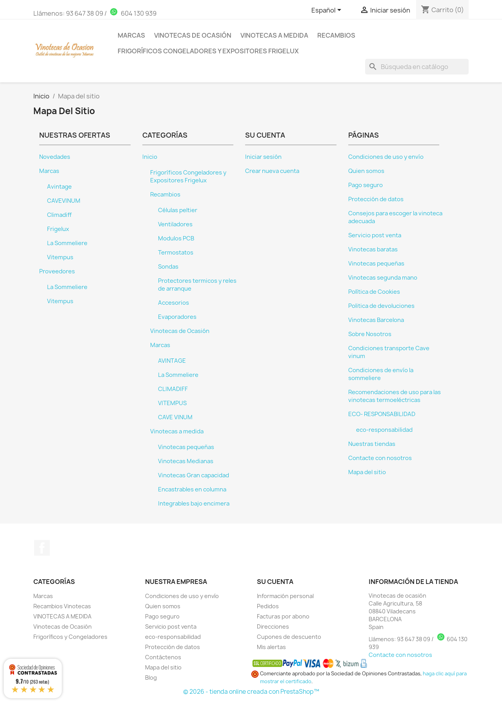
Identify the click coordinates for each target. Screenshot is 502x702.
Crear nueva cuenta (272, 171)
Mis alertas (271, 647)
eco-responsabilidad (384, 430)
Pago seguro (365, 185)
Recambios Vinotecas (62, 606)
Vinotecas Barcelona (376, 320)
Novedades (54, 157)
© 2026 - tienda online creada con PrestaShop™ (251, 691)
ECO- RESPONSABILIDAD (381, 414)
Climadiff (59, 215)
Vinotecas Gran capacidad (193, 475)
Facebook (42, 548)
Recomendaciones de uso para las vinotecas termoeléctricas (394, 396)
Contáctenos (163, 657)
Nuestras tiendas (371, 444)
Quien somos (366, 171)
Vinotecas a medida (274, 35)
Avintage (59, 187)
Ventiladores (175, 224)
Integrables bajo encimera (193, 503)
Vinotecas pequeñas (186, 447)
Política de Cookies (374, 292)
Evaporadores (177, 317)
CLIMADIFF (173, 389)
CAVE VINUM (175, 417)
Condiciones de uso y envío (386, 157)
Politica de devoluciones (381, 306)
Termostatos (175, 252)
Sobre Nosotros (369, 334)
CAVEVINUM (63, 201)
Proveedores (57, 271)
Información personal (285, 596)
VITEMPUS (172, 403)
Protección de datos (376, 199)
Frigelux (58, 229)
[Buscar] (417, 67)
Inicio (149, 157)
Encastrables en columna (192, 489)
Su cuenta (275, 581)
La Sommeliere (67, 243)
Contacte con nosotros (380, 458)
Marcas (131, 35)
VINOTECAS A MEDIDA (62, 616)
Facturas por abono (283, 616)
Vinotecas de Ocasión (192, 35)
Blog (151, 677)
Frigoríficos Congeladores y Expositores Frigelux (208, 51)
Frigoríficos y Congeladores (70, 636)
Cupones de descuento (289, 636)
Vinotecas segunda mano (382, 278)
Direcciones (273, 626)
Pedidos (268, 606)
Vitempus (60, 257)
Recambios (336, 35)
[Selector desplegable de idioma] (327, 10)
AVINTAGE (172, 361)
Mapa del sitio (367, 472)
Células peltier (177, 210)
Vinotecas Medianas (185, 461)
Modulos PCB (176, 238)
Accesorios (173, 303)
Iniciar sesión (263, 157)
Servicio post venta (374, 235)
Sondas (168, 267)
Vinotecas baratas (373, 249)
